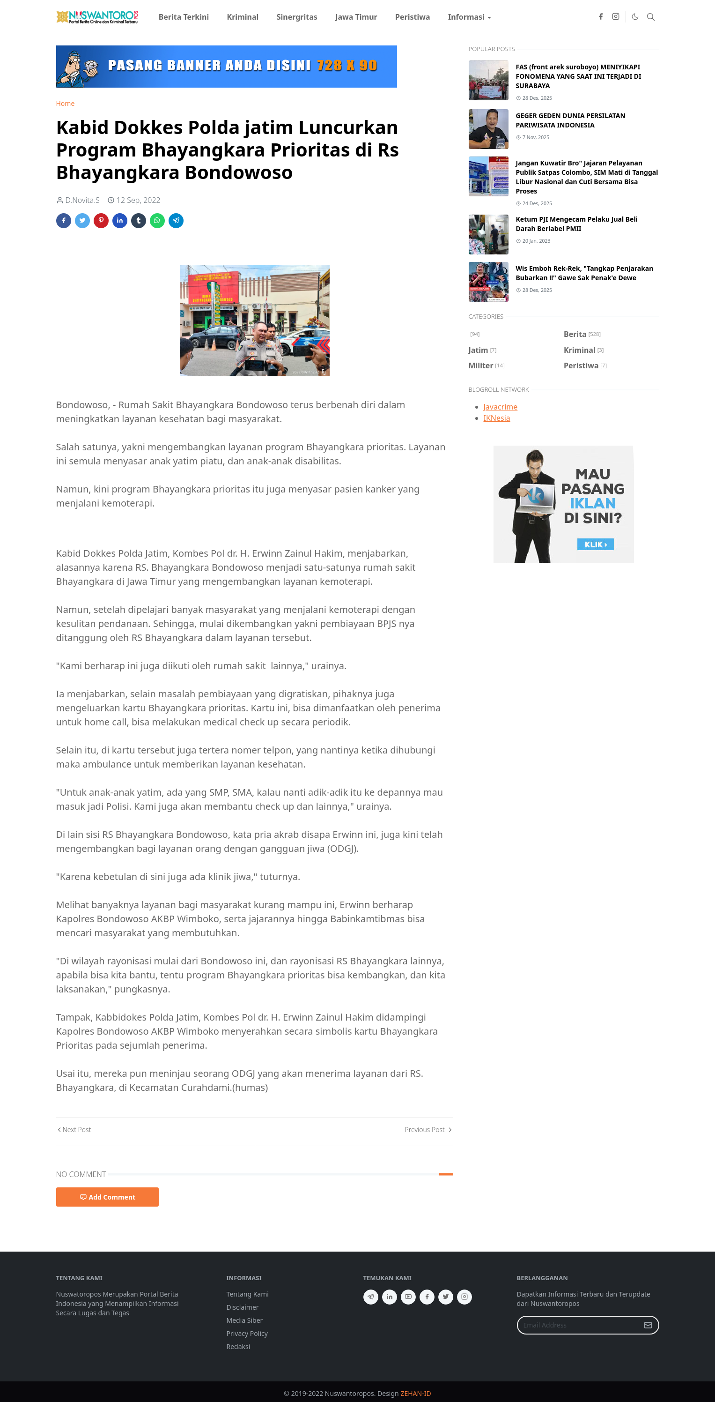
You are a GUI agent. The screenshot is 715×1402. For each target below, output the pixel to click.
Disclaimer (243, 1307)
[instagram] (615, 16)
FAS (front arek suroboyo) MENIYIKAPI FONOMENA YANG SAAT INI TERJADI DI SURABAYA (578, 76)
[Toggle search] (650, 16)
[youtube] (408, 1297)
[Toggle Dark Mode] (634, 17)
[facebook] (600, 16)
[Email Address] (578, 1325)
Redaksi (239, 1346)
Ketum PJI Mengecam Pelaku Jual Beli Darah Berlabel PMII (577, 224)
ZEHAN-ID (415, 1393)
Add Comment (108, 1197)
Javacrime (501, 407)
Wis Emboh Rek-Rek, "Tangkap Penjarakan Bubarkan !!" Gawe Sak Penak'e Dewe (585, 273)
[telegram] (370, 1297)
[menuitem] (184, 17)
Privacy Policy (247, 1333)
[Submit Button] (648, 1325)
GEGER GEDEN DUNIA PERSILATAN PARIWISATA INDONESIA (571, 120)
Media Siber (245, 1320)
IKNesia (497, 418)
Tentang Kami (248, 1294)
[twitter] (445, 1297)
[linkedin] (389, 1297)
